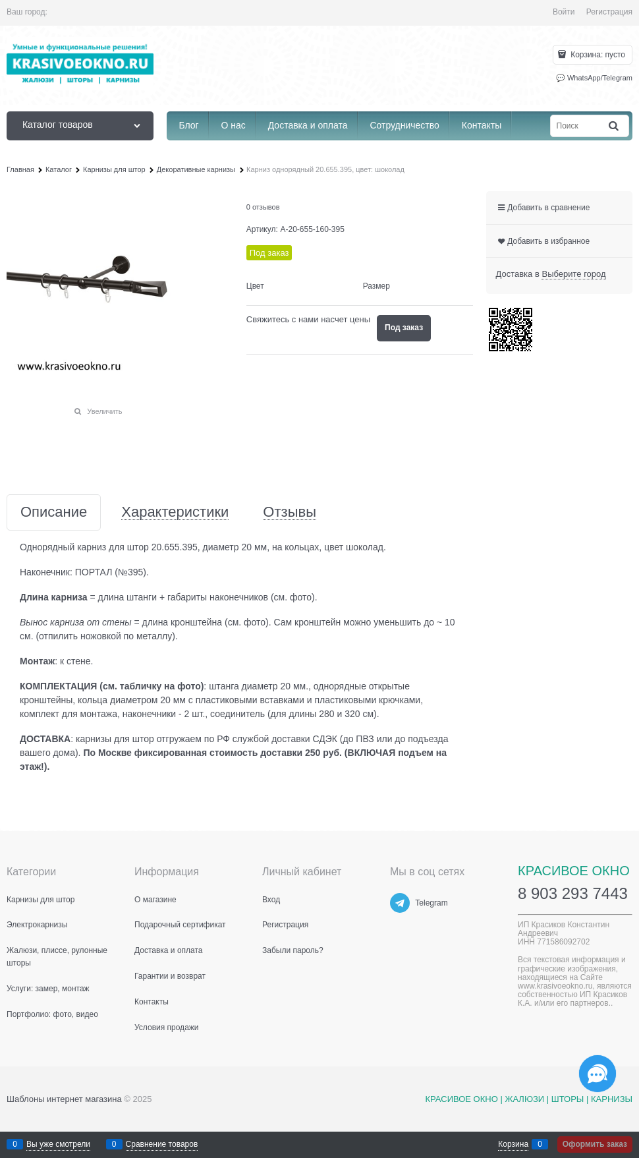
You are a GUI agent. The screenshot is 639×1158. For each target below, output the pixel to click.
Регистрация (609, 11)
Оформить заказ (595, 1144)
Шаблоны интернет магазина (64, 1099)
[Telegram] (400, 903)
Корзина (513, 1144)
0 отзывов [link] (263, 207)
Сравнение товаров (162, 1144)
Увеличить (104, 411)
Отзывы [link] (289, 512)
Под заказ (404, 327)
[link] (573, 274)
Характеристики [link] (175, 512)
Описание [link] (53, 512)
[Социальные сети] (597, 1073)
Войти (564, 11)
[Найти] (614, 125)
